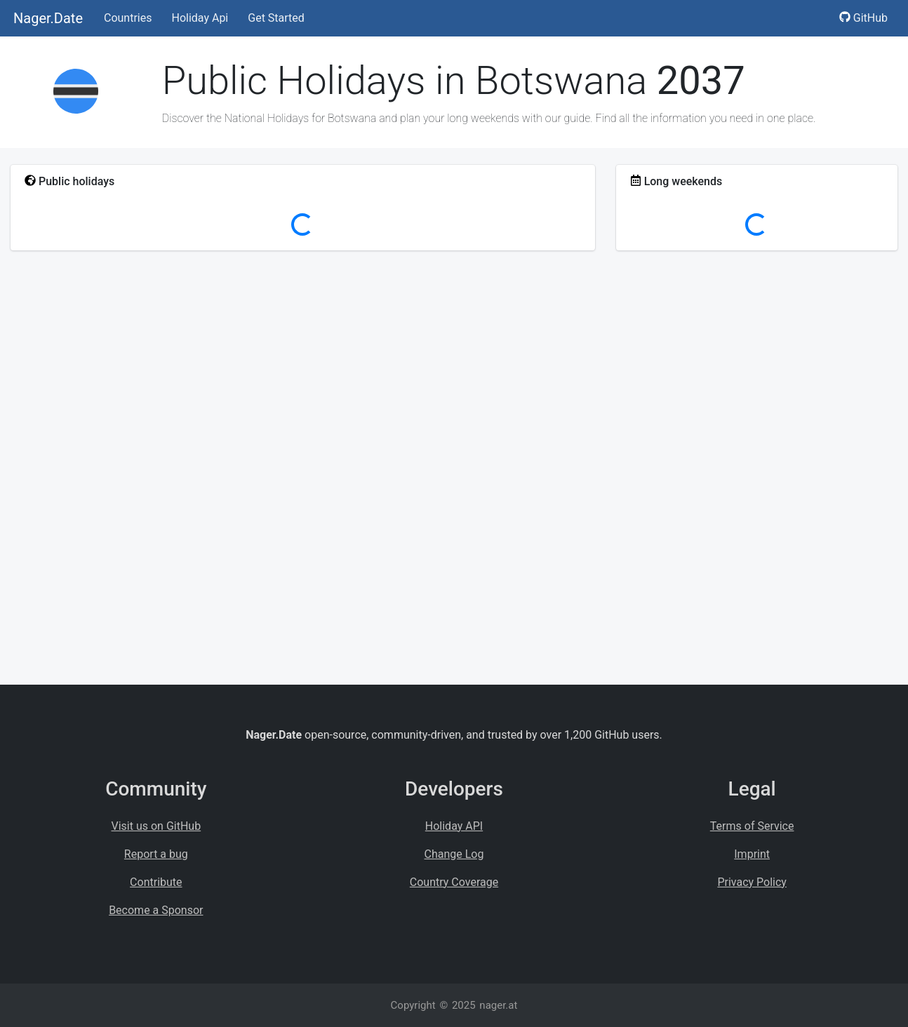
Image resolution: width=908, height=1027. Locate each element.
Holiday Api (199, 18)
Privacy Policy (752, 882)
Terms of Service (752, 826)
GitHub (863, 18)
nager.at (498, 1005)
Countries (128, 18)
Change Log (454, 854)
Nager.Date (48, 18)
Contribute (156, 882)
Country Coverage (454, 882)
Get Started (276, 18)
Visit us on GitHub (156, 826)
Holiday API (454, 826)
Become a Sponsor (156, 910)
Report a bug (156, 854)
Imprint (752, 854)
